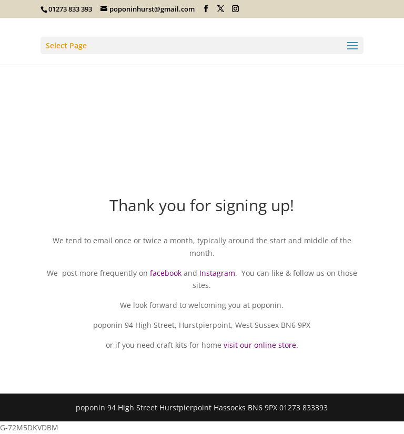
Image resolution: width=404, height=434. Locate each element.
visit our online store (260, 345)
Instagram (217, 273)
